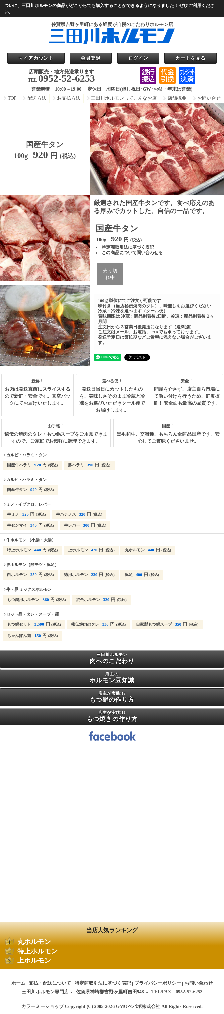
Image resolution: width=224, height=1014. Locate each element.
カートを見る (190, 58)
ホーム (18, 983)
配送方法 (36, 98)
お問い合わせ (198, 983)
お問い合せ (209, 98)
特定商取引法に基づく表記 (128, 247)
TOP (12, 98)
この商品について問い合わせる (132, 252)
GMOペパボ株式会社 (138, 1006)
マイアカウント (36, 58)
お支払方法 (68, 98)
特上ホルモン (37, 951)
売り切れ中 (110, 274)
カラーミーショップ (42, 1006)
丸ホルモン (34, 941)
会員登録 (91, 58)
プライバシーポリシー (157, 983)
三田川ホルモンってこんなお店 (124, 98)
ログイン (138, 58)
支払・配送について (50, 983)
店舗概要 (177, 98)
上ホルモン (34, 960)
